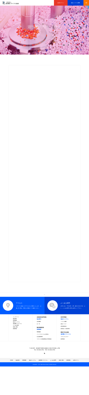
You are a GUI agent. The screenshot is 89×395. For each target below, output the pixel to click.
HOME (11, 360)
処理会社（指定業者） (65, 328)
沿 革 (38, 323)
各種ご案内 (15, 326)
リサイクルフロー (64, 336)
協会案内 (15, 318)
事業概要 (15, 320)
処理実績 (63, 338)
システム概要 (64, 321)
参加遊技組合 (64, 326)
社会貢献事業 (40, 336)
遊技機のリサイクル (17, 323)
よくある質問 (16, 325)
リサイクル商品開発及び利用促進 (44, 338)
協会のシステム (16, 321)
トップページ (16, 316)
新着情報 (15, 328)
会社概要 (39, 321)
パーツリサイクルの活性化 (42, 334)
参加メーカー (64, 323)
